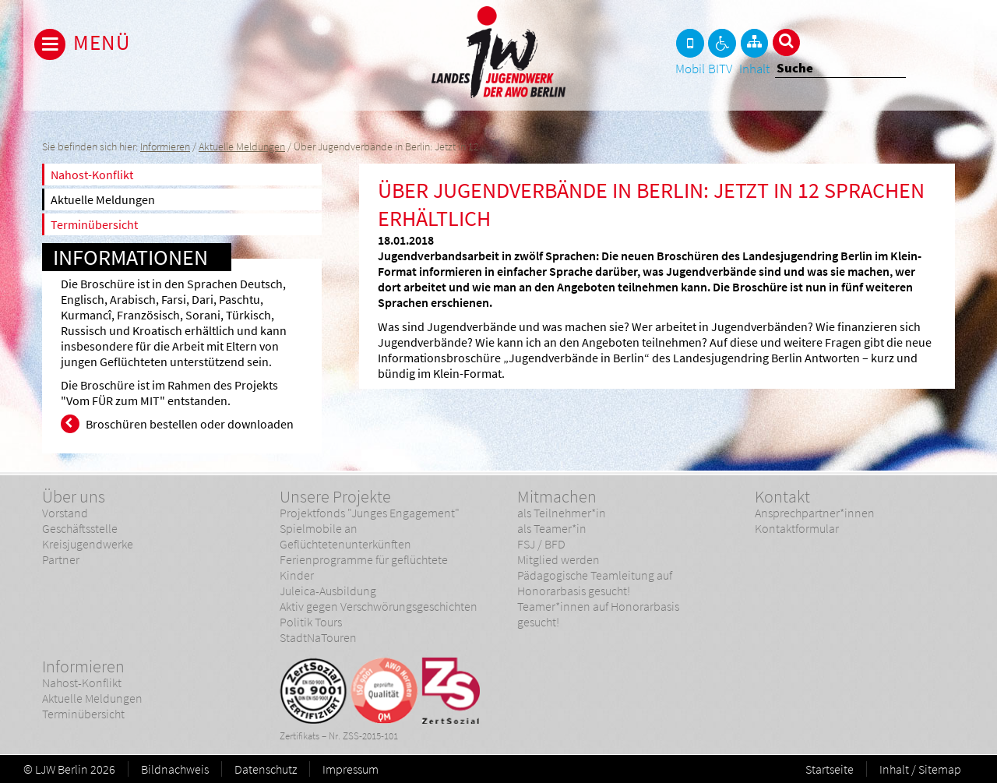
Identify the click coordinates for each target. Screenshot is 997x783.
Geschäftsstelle (80, 528)
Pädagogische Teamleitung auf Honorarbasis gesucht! (594, 582)
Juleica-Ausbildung (328, 590)
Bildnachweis (175, 769)
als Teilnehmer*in (561, 512)
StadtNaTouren (318, 637)
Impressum (350, 769)
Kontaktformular (797, 528)
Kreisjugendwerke (87, 544)
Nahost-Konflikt (92, 174)
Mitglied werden (558, 559)
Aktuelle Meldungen (242, 146)
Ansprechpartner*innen (815, 512)
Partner (60, 559)
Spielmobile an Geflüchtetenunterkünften (345, 536)
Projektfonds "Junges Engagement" (370, 512)
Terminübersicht (94, 224)
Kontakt (782, 496)
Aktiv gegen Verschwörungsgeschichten (378, 606)
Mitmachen (557, 496)
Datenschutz (265, 769)
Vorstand (65, 512)
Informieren (165, 146)
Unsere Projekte (335, 496)
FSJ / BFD (541, 544)
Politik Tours (311, 622)
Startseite (829, 769)
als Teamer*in (552, 528)
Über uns (73, 496)
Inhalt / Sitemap (920, 769)
